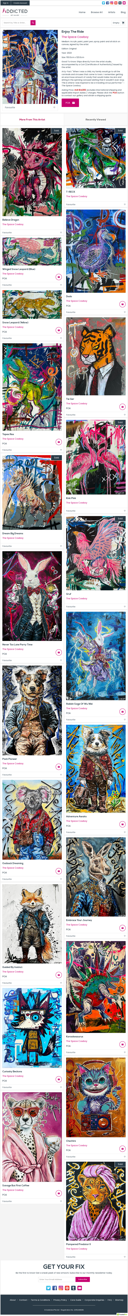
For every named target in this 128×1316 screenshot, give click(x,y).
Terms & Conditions (40, 1300)
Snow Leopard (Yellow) (15, 323)
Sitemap (119, 1300)
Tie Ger (70, 399)
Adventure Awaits (76, 817)
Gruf (68, 594)
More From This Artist (32, 120)
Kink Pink (71, 498)
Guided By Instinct (12, 967)
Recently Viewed (96, 120)
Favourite (30, 107)
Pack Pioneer (9, 759)
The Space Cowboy (75, 37)
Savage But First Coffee (15, 1186)
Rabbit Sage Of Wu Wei (79, 704)
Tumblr (120, 2)
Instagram (111, 2)
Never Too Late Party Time (17, 645)
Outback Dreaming (12, 863)
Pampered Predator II (78, 1244)
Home (82, 12)
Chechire (71, 1141)
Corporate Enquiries (94, 1300)
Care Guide (75, 1300)
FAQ (110, 1300)
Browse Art (97, 12)
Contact (124, 2)
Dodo (69, 297)
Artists (111, 12)
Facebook (107, 2)
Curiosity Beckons (12, 1072)
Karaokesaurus (74, 1037)
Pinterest (115, 2)
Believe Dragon (10, 220)
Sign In (5, 3)
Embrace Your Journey (79, 920)
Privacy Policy (60, 1300)
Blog (123, 12)
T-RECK (70, 192)
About (13, 1300)
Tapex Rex (8, 434)
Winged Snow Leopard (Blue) (18, 269)
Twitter (103, 2)
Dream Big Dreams (12, 534)
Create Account (20, 3)
